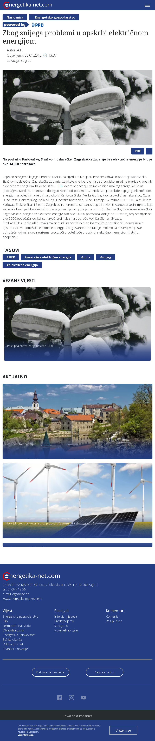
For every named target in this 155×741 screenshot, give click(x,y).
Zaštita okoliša (12, 639)
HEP (60, 186)
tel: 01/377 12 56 (14, 589)
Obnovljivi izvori (13, 630)
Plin (5, 621)
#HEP (11, 257)
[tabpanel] (77, 107)
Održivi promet (13, 644)
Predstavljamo (64, 621)
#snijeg (105, 257)
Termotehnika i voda (17, 626)
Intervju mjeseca (65, 616)
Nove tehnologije (66, 630)
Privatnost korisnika (78, 716)
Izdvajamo (61, 626)
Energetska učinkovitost (19, 635)
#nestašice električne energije (48, 257)
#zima (85, 257)
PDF (138, 151)
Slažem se (123, 730)
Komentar (113, 616)
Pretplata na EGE (104, 672)
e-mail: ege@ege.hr (16, 594)
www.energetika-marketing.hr (22, 598)
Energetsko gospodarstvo (55, 17)
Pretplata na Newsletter (50, 672)
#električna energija (22, 265)
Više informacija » (26, 735)
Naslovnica (15, 17)
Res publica (114, 621)
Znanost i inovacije (15, 649)
